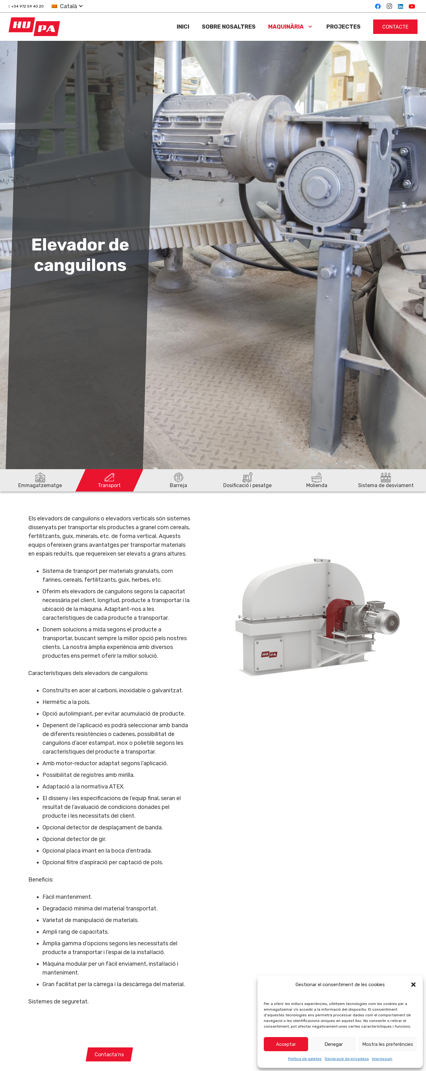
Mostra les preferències (387, 1044)
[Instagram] (389, 6)
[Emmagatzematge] (40, 480)
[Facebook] (378, 6)
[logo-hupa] (34, 26)
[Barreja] (179, 480)
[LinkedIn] (400, 6)
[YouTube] (412, 6)
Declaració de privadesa (347, 1059)
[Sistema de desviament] (386, 480)
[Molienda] (317, 480)
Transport (109, 485)
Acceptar (286, 1044)
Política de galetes (305, 1059)
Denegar (333, 1044)
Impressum (382, 1059)
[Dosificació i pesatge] (247, 480)
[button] (413, 984)
